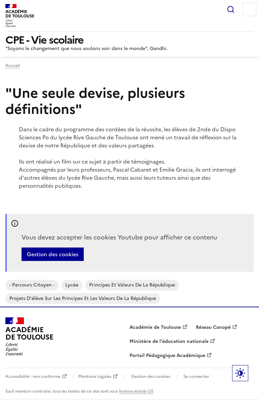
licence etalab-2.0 (136, 391)
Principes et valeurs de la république (132, 284)
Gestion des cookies (52, 254)
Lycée (71, 284)
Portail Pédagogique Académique (167, 355)
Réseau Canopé (213, 327)
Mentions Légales (94, 376)
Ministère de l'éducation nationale (169, 341)
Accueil (12, 65)
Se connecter (196, 376)
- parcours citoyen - (31, 284)
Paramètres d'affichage (240, 373)
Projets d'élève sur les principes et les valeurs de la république (82, 298)
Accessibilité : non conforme (33, 376)
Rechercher (230, 9)
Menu (249, 9)
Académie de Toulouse (155, 327)
